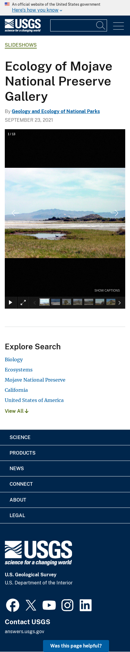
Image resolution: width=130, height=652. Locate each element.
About (18, 500)
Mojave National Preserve (35, 380)
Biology (14, 359)
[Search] (101, 25)
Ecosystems (19, 370)
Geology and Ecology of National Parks (56, 111)
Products (23, 453)
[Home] (23, 30)
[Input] (78, 25)
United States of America (34, 400)
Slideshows (21, 45)
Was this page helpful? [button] (76, 646)
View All (16, 411)
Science (20, 437)
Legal (17, 515)
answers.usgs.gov (24, 631)
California (16, 390)
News (17, 468)
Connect (21, 484)
